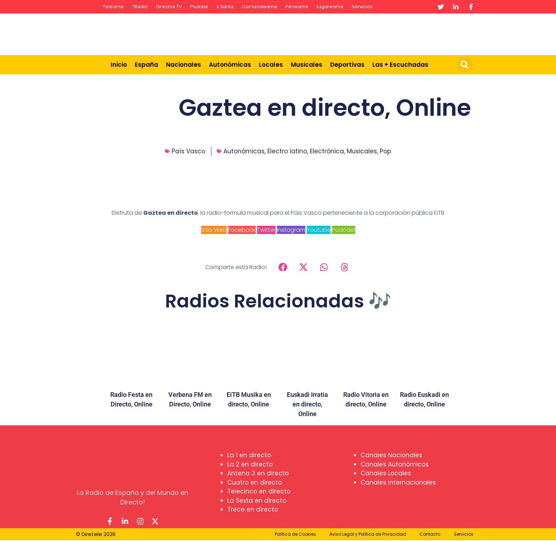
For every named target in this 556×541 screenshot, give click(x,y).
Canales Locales (386, 473)
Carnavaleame (259, 6)
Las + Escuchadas (400, 64)
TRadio (140, 6)
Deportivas (347, 64)
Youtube (318, 230)
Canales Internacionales (398, 482)
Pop (385, 151)
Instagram (291, 230)
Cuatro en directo (254, 482)
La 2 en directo (250, 464)
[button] (464, 64)
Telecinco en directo (258, 491)
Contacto (429, 535)
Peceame (296, 6)
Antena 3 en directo (258, 473)
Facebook (242, 230)
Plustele (199, 6)
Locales (271, 64)
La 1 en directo (249, 455)
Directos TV (169, 6)
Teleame (113, 6)
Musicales (306, 64)
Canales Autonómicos (395, 464)
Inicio (119, 64)
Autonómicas (230, 64)
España (146, 64)
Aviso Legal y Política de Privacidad (367, 535)
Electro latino (287, 151)
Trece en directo (252, 509)
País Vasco (188, 151)
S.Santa (225, 6)
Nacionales (183, 64)
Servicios (362, 6)
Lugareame (330, 6)
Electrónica (327, 151)
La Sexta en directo (256, 500)
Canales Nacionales (391, 455)
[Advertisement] (347, 33)
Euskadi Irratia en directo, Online (307, 404)
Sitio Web (214, 230)
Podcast (343, 230)
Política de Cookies (295, 535)
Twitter (266, 230)
